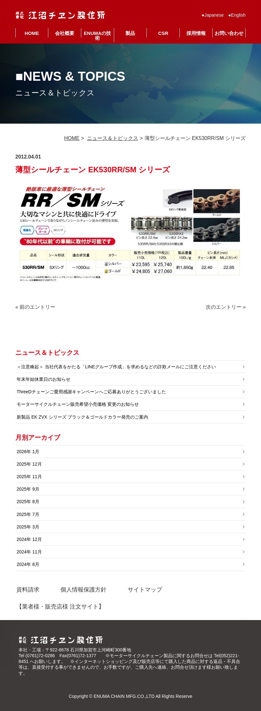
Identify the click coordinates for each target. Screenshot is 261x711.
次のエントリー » (226, 307)
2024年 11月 (29, 551)
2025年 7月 (28, 514)
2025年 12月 (29, 464)
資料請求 (27, 589)
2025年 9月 (28, 489)
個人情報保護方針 (83, 589)
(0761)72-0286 (40, 655)
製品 (130, 33)
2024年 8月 (28, 564)
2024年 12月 (29, 539)
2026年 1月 (28, 451)
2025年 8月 (28, 501)
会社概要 (64, 33)
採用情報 (196, 33)
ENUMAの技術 (97, 35)
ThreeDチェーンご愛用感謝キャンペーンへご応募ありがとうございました (91, 391)
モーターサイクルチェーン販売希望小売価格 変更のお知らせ (78, 404)
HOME (32, 33)
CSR (163, 33)
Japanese (214, 15)
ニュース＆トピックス (112, 138)
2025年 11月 (29, 476)
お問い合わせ (229, 33)
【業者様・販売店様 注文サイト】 (60, 606)
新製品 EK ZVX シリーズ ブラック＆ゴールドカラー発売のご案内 (82, 417)
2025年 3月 (28, 526)
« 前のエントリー (35, 307)
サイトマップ (145, 589)
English (238, 15)
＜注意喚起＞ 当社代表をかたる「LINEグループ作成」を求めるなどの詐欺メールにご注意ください (116, 366)
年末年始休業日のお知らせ (43, 379)
